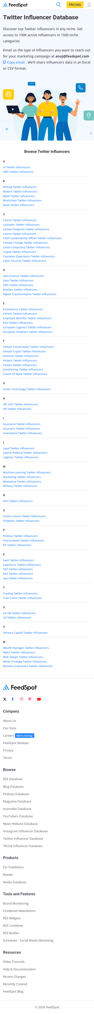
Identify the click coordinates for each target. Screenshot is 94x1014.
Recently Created (15, 984)
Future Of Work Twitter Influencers (25, 374)
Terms (7, 758)
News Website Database (20, 824)
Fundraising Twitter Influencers (23, 369)
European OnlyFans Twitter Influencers (28, 332)
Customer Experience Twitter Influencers (29, 256)
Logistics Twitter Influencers (21, 457)
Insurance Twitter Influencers (21, 424)
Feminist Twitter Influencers (21, 356)
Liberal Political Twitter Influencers (25, 452)
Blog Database (13, 786)
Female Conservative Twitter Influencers (28, 347)
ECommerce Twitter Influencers (23, 309)
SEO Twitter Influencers (18, 573)
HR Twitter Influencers (17, 409)
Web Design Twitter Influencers (23, 657)
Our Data (9, 728)
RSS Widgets (12, 918)
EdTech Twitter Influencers (20, 313)
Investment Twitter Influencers (22, 433)
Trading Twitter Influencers (20, 593)
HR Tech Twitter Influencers (20, 404)
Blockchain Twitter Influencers (22, 200)
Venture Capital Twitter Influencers (25, 632)
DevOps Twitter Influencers (20, 289)
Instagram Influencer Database (25, 831)
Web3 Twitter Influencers (19, 652)
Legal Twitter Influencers (18, 448)
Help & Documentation (19, 969)
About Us (9, 721)
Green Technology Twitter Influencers (27, 389)
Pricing (75, 5)
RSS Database (13, 779)
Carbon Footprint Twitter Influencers (26, 229)
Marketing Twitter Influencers (22, 477)
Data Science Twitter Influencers (23, 276)
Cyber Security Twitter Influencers (24, 261)
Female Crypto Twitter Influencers (24, 351)
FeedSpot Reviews (16, 743)
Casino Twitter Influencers (19, 234)
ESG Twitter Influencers (18, 323)
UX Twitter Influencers (17, 617)
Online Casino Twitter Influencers (24, 516)
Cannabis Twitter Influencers (21, 224)
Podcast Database (16, 794)
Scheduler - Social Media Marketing (28, 940)
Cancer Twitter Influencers (20, 220)
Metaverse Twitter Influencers (22, 481)
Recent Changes (14, 977)
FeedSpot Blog (13, 991)
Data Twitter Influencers (18, 280)
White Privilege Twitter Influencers (25, 661)
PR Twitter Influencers (17, 545)
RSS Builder (11, 933)
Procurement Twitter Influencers (23, 540)
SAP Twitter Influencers (18, 569)
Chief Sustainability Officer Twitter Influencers (32, 238)
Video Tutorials (14, 962)
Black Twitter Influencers (19, 196)
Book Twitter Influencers (18, 205)
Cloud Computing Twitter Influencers (26, 247)
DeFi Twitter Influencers (18, 285)
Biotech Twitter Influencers (20, 191)
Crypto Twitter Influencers (19, 252)
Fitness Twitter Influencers (20, 365)
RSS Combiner (13, 926)
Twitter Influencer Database (23, 838)
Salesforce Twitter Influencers (22, 565)
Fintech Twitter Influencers (20, 360)
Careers (18, 735)
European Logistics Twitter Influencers (27, 327)
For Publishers (13, 867)
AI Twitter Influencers (16, 167)
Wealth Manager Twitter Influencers (26, 648)
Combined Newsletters (19, 911)
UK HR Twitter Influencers (19, 613)
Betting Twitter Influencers (20, 187)
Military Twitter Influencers (20, 486)
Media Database (14, 882)
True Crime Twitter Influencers (22, 598)
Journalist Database (17, 809)
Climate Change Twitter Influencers (25, 242)
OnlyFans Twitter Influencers (21, 521)
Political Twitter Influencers (20, 536)
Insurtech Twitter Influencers (21, 428)
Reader (8, 875)
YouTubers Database (18, 816)
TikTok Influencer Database (22, 846)
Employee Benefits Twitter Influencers (27, 318)
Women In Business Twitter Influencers (28, 666)
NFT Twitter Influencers (18, 501)
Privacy (8, 750)
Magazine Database (17, 801)
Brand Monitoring (16, 903)
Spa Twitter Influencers (18, 578)
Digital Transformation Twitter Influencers (29, 294)
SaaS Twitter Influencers (18, 560)
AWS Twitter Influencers (18, 172)
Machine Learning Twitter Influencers (27, 472)
